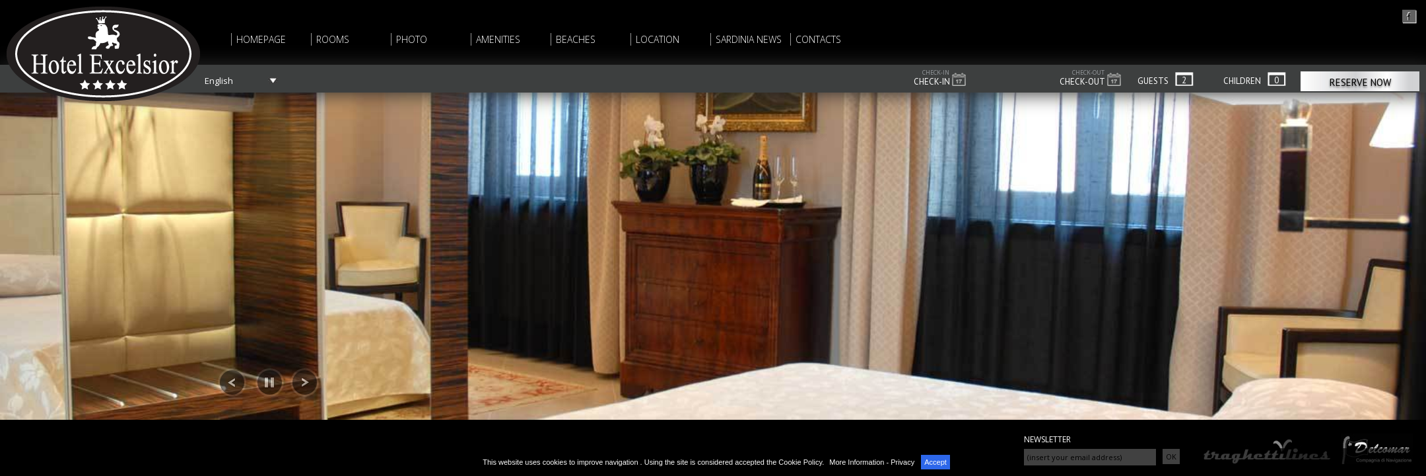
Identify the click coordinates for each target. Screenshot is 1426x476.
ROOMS (332, 39)
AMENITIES (498, 39)
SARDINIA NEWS (749, 39)
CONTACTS (818, 39)
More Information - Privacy (871, 462)
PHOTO (411, 39)
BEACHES (575, 39)
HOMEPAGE (261, 39)
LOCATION (657, 39)
